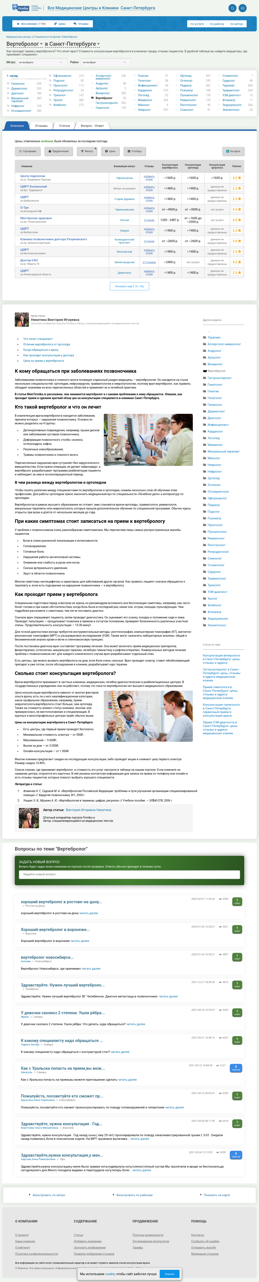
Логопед (143, 95)
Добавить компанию (88, 1241)
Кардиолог (145, 90)
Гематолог (102, 107)
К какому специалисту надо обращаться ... (62, 1040)
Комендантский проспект (124, 241)
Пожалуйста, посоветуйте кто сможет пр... (62, 1096)
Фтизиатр (228, 100)
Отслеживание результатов (151, 1241)
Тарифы (138, 1247)
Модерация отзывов (205, 1253)
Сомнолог (186, 109)
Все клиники (31, 23)
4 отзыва (149, 241)
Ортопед (185, 75)
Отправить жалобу (203, 1247)
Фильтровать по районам (133, 1195)
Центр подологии (32, 176)
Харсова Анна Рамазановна (38, 1159)
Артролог (102, 88)
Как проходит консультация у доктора (48, 355)
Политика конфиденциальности (36, 1253)
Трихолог (59, 95)
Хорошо (169, 1274)
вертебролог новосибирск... (47, 957)
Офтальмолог (62, 75)
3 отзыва (149, 220)
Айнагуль (26, 1072)
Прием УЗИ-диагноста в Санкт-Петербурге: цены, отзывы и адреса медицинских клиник (220, 728)
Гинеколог (18, 83)
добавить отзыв (149, 178)
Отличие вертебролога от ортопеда (46, 344)
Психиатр (186, 90)
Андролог (102, 83)
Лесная (124, 220)
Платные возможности (148, 1235)
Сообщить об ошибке (205, 1241)
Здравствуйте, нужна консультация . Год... (61, 1123)
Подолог (59, 80)
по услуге (197, 24)
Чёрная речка (124, 177)
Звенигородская (124, 262)
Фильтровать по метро (47, 1195)
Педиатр (186, 85)
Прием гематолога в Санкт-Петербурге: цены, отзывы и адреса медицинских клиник (220, 692)
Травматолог (231, 90)
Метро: (11, 62)
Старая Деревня (125, 199)
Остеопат (186, 80)
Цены (60, 23)
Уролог (58, 100)
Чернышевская (124, 209)
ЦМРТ (24, 197)
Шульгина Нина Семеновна (38, 1100)
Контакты (197, 1235)
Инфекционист (148, 85)
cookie (110, 1274)
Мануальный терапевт (20, 99)
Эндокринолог (232, 105)
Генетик (143, 75)
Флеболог (59, 105)
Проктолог (60, 85)
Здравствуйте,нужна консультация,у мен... (62, 1155)
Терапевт (228, 85)
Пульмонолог (189, 95)
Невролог (144, 109)
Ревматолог (188, 100)
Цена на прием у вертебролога (43, 360)
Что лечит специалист (38, 339)
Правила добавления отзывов (94, 1253)
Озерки (124, 230)
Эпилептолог (231, 109)
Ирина (25, 1016)
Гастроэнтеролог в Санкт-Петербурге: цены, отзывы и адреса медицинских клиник (222, 675)
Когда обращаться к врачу (40, 349)
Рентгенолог (188, 105)
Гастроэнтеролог (107, 102)
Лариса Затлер (30, 1044)
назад (27, 77)
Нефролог (17, 106)
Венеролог (103, 93)
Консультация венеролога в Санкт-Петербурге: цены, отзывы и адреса (221, 659)
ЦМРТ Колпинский (33, 186)
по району (217, 24)
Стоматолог (230, 75)
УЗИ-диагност (231, 95)
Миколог (144, 105)
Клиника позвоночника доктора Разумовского (53, 239)
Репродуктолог (63, 90)
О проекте (22, 1235)
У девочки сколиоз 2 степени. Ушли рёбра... (63, 1012)
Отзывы (81, 23)
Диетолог (17, 93)
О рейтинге (22, 1247)
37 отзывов (149, 262)
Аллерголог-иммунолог (104, 77)
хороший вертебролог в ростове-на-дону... (61, 901)
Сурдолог (228, 80)
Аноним (26, 961)
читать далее (88, 913)
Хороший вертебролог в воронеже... (55, 929)
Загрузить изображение (90, 1247)
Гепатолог (144, 80)
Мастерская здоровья (36, 218)
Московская (124, 251)
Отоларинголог (21, 110)
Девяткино (124, 272)
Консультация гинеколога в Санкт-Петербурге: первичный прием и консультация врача (221, 710)
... (209, 331)
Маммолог (145, 100)
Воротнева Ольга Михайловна (39, 1127)
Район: (74, 62)
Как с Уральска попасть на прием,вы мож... (63, 1068)
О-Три (24, 207)
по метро (236, 24)
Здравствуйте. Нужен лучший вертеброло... (63, 985)
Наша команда (25, 1241)
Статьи (78, 1235)
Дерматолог (19, 88)
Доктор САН (29, 260)
